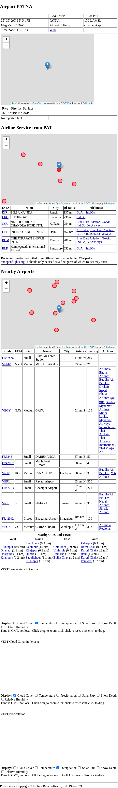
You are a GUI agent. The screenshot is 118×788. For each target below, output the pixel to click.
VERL (6, 481)
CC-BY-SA (66, 103)
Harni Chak (88, 547)
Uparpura (6, 554)
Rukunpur (7, 547)
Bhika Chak (60, 557)
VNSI (5, 503)
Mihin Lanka (103, 414)
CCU (5, 223)
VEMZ (6, 364)
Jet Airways (94, 225)
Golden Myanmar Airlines (107, 405)
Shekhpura (32, 543)
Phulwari (86, 561)
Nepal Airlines (104, 503)
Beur (84, 554)
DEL (5, 232)
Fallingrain (88, 103)
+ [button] (6, 39)
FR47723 (8, 488)
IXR (4, 212)
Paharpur (86, 543)
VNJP (5, 473)
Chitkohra (59, 547)
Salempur (32, 547)
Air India (83, 230)
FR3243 (7, 456)
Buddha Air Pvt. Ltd (106, 381)
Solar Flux (88, 623)
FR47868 (8, 357)
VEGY (6, 410)
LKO (5, 217)
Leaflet (15, 103)
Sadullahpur (33, 557)
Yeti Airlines (107, 474)
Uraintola (59, 550)
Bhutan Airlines (104, 374)
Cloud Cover (25, 623)
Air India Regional (105, 526)
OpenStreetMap (40, 103)
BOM (5, 240)
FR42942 (8, 518)
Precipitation (68, 623)
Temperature (47, 623)
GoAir (80, 212)
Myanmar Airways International (107, 423)
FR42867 (8, 463)
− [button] (6, 46)
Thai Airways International (107, 441)
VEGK (6, 526)
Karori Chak (89, 550)
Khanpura (7, 557)
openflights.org (15, 261)
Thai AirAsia (104, 432)
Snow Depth (109, 623)
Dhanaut (6, 550)
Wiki (53, 30)
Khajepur (31, 550)
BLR (5, 248)
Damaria (58, 554)
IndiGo (90, 212)
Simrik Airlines (104, 510)
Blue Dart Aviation (88, 222)
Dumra (30, 554)
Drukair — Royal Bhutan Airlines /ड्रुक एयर (107, 394)
